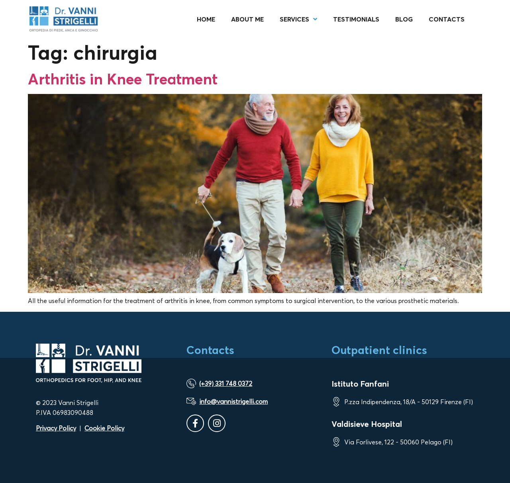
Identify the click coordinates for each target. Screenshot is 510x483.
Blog (404, 19)
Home (206, 19)
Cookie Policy (104, 428)
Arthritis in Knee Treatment (123, 78)
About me (247, 19)
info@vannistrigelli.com (233, 401)
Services (298, 19)
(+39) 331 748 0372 (225, 383)
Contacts (447, 19)
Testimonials (356, 19)
